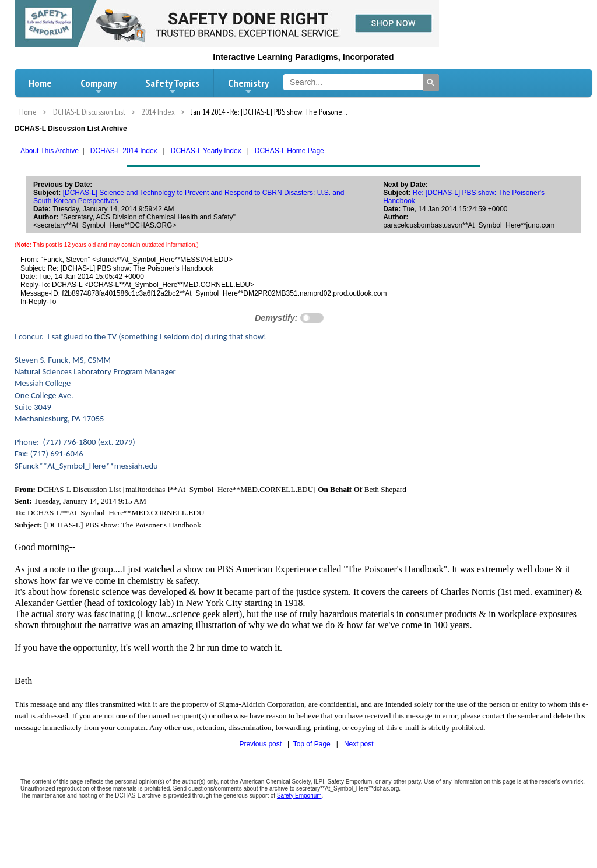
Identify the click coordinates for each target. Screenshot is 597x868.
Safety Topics (172, 86)
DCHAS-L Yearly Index (206, 151)
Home (40, 83)
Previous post (260, 744)
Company (98, 86)
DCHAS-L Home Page (289, 151)
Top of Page (312, 744)
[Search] (431, 82)
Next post (359, 744)
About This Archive (49, 151)
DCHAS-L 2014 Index (123, 151)
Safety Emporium (299, 795)
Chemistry (248, 86)
